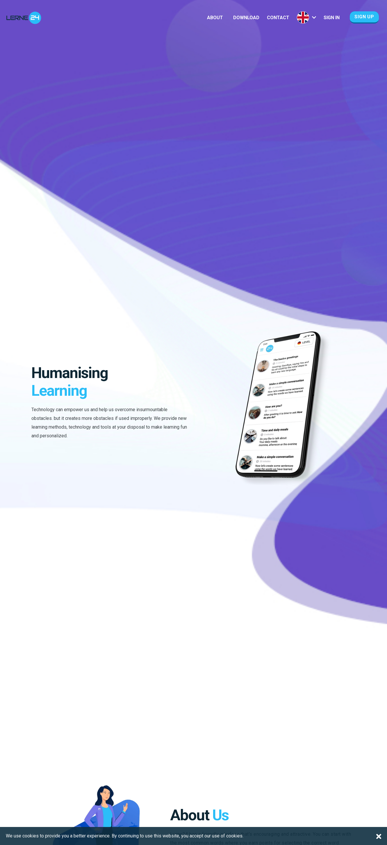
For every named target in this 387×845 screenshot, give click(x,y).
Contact (278, 17)
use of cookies (227, 836)
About (215, 17)
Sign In (332, 17)
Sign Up (364, 16)
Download (246, 17)
